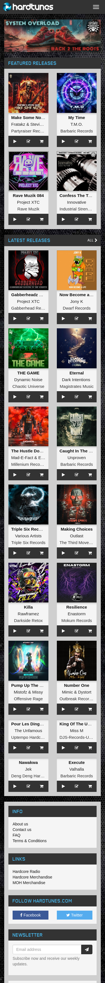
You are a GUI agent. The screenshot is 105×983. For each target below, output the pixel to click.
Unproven (76, 457)
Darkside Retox (28, 620)
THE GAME (28, 373)
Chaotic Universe (28, 386)
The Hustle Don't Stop (33, 450)
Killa (28, 607)
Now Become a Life (79, 294)
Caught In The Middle (81, 450)
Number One (76, 685)
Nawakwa (28, 762)
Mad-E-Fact (22, 457)
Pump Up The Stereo (32, 685)
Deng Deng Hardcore (31, 775)
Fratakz (18, 124)
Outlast (76, 535)
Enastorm (77, 613)
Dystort (85, 692)
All (92, 240)
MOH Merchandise (29, 882)
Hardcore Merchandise (32, 877)
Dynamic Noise (28, 379)
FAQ (16, 835)
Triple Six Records (28, 542)
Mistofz (20, 692)
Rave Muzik (28, 208)
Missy (37, 692)
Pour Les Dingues (29, 723)
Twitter (74, 915)
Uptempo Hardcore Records (37, 737)
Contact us (22, 829)
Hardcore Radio (26, 871)
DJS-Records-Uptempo (81, 737)
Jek (28, 769)
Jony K (76, 301)
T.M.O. (77, 124)
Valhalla (76, 769)
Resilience (76, 607)
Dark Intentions (76, 379)
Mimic (67, 692)
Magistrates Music (77, 386)
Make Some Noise (29, 117)
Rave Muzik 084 (28, 195)
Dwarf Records (76, 308)
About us (20, 824)
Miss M (76, 730)
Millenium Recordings (31, 464)
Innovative (76, 202)
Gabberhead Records (31, 308)
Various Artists (28, 535)
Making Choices (77, 529)
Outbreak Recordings (79, 698)
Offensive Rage (28, 698)
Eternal (76, 373)
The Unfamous (28, 730)
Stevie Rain (41, 124)
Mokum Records (76, 620)
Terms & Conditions (29, 841)
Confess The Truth (78, 195)
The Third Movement (79, 542)
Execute (77, 762)
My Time (76, 117)
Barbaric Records (76, 131)
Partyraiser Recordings (32, 131)
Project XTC (28, 202)
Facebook (30, 915)
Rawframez (28, 613)
